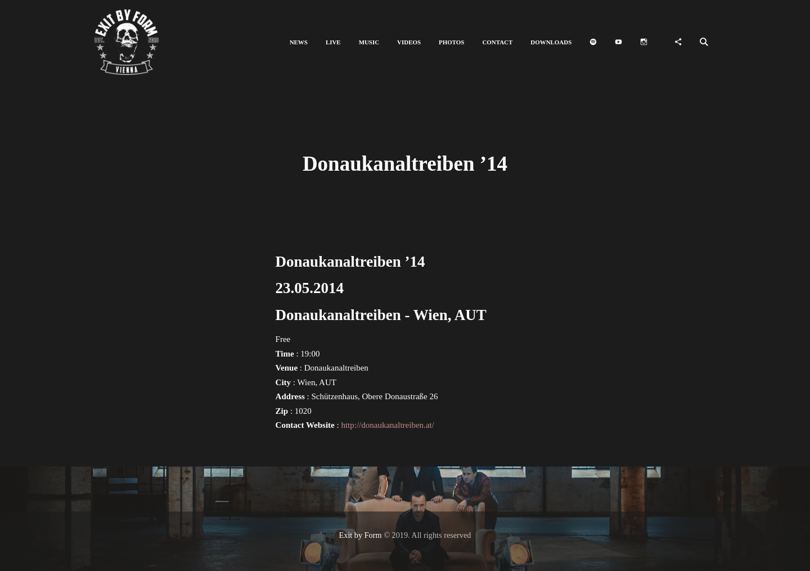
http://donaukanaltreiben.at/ (387, 425)
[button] (299, 42)
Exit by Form (360, 535)
